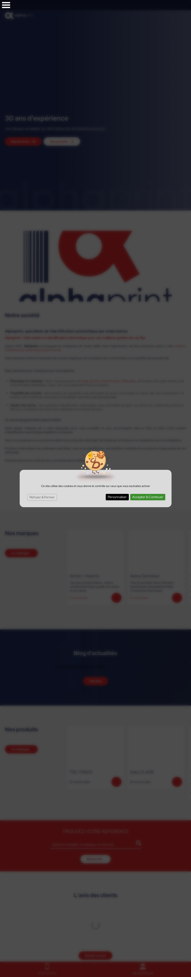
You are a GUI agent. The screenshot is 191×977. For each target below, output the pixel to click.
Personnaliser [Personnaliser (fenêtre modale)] (117, 497)
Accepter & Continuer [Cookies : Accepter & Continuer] (147, 497)
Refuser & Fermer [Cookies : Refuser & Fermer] (42, 497)
